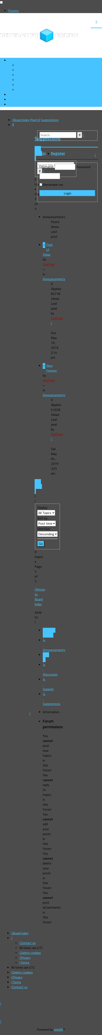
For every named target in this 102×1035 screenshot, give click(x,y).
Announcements (54, 279)
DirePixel (49, 264)
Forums (13, 10)
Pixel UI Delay (48, 249)
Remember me (53, 184)
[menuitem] (30, 70)
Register (58, 153)
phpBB (58, 1029)
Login (41, 153)
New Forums (51, 368)
